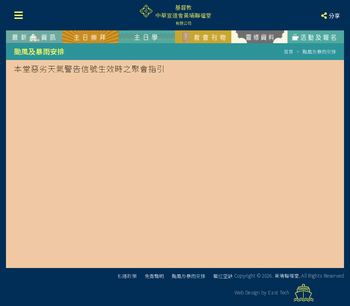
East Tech (279, 292)
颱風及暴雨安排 (188, 275)
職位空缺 (223, 275)
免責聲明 (154, 275)
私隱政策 (127, 275)
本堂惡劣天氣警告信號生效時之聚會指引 (89, 68)
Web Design (247, 292)
